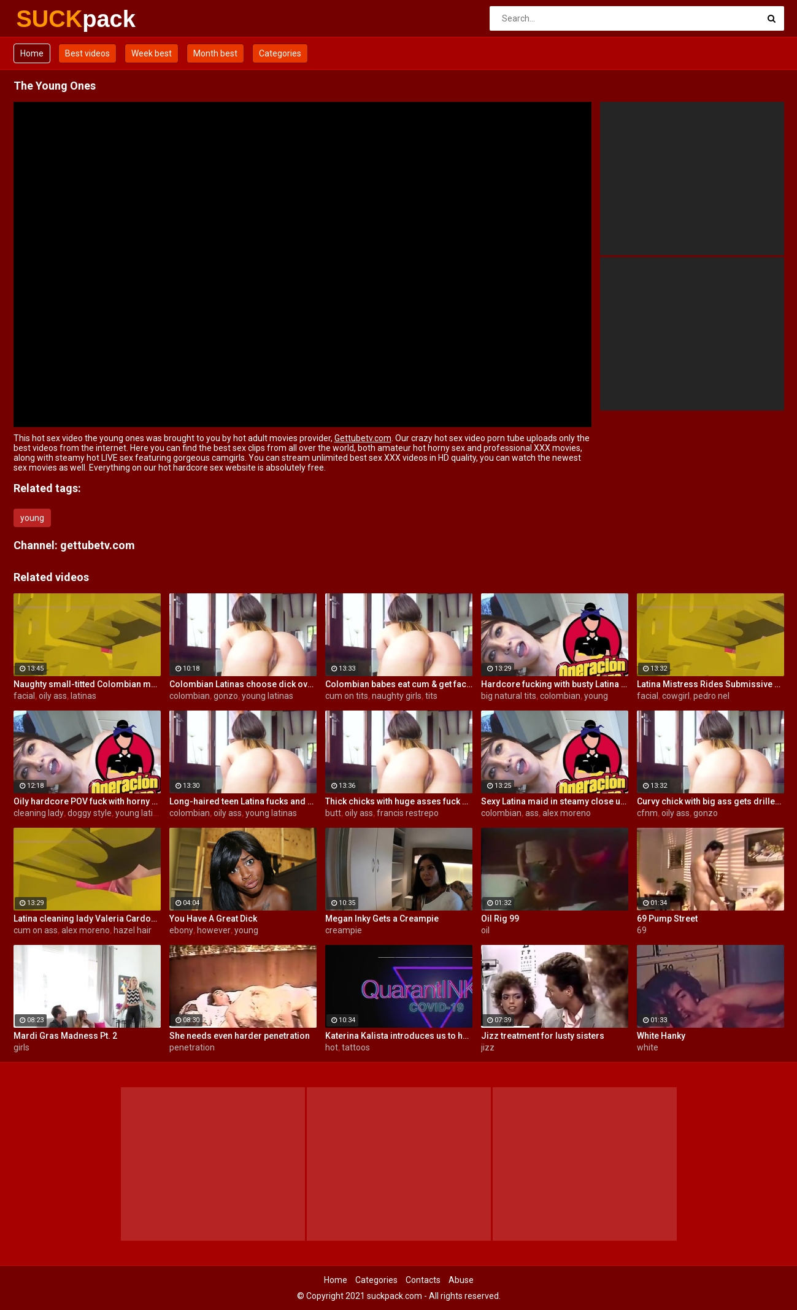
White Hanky (661, 1036)
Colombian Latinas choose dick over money (243, 684)
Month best (215, 53)
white (647, 1047)
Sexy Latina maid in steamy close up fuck (554, 801)
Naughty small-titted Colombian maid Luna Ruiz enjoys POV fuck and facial (87, 684)
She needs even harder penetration (239, 1036)
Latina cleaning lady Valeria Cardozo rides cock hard (87, 918)
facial (24, 696)
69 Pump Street (667, 918)
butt (333, 813)
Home (32, 53)
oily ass (53, 696)
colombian (189, 696)
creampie (343, 930)
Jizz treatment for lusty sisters (542, 1036)
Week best (151, 53)
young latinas (267, 696)
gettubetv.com (97, 545)
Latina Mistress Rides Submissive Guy (710, 684)
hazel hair (133, 930)
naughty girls (397, 696)
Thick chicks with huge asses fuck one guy (398, 801)
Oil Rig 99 (500, 918)
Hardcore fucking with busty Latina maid (554, 684)
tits (431, 696)
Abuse (461, 1280)
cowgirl (676, 696)
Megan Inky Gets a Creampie (382, 918)
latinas (83, 696)
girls (21, 1047)
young (32, 518)
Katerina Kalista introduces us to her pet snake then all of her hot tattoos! (398, 1036)
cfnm (647, 813)
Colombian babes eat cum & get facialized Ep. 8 (398, 684)
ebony (181, 930)
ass (532, 813)
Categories (280, 53)
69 (642, 930)
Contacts (423, 1280)
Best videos (87, 53)
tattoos (356, 1047)
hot (331, 1047)
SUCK (49, 19)
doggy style (89, 813)
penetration (192, 1047)
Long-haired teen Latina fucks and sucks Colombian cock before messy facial (243, 801)
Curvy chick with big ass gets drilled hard (710, 801)
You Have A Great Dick (213, 918)
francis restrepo (408, 813)
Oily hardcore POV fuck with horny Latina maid (87, 801)
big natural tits (508, 696)
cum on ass (35, 930)
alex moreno (566, 813)
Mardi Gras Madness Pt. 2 (65, 1036)
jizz (488, 1047)
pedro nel (711, 696)
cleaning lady (38, 813)
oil (485, 930)
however (214, 930)
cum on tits (346, 696)
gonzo (226, 696)
